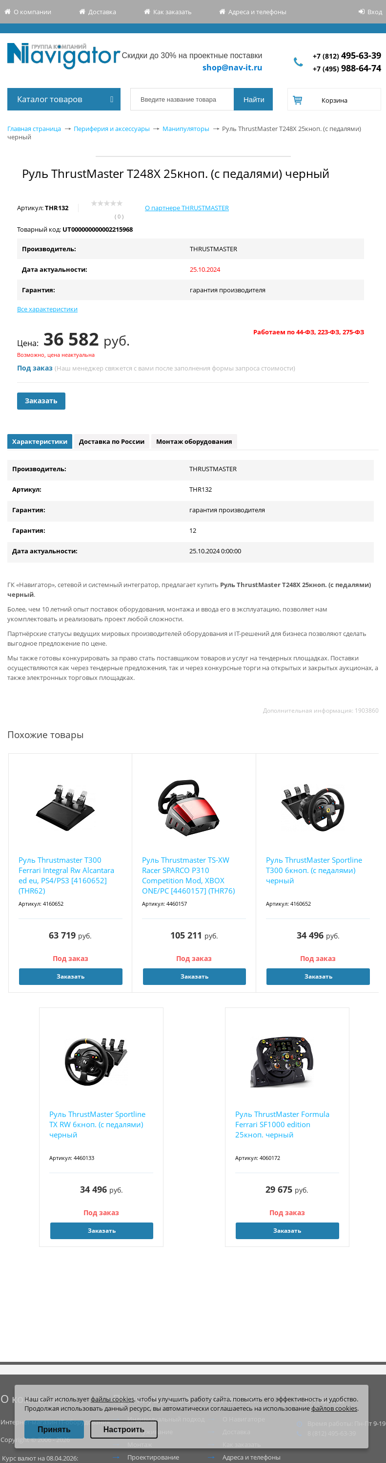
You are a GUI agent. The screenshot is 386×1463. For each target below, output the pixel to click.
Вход (374, 11)
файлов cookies (334, 1408)
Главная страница (34, 128)
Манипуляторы (186, 128)
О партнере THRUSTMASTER (187, 207)
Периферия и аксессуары (112, 128)
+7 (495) (347, 68)
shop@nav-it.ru (233, 67)
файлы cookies (112, 1399)
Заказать (41, 400)
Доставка (102, 11)
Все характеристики (47, 309)
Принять (54, 1429)
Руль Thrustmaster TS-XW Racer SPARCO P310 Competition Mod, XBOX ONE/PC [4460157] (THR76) (188, 875)
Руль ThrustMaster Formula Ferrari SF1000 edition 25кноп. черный (282, 1124)
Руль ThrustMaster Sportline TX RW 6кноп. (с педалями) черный (97, 1124)
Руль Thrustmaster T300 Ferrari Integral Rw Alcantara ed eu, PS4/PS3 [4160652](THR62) (66, 875)
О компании (32, 11)
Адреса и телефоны (257, 11)
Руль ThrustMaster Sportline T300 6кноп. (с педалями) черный (314, 870)
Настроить (123, 1429)
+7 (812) (347, 56)
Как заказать (172, 11)
